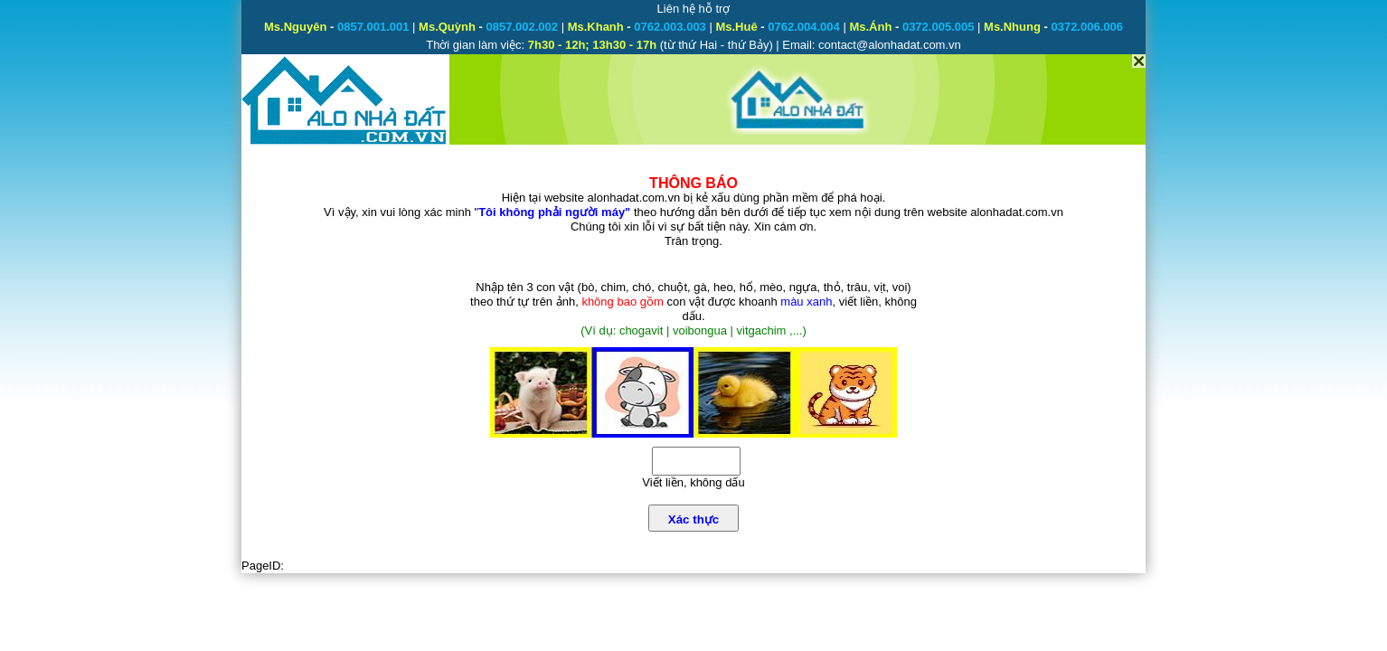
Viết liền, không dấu (693, 482)
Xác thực (693, 519)
